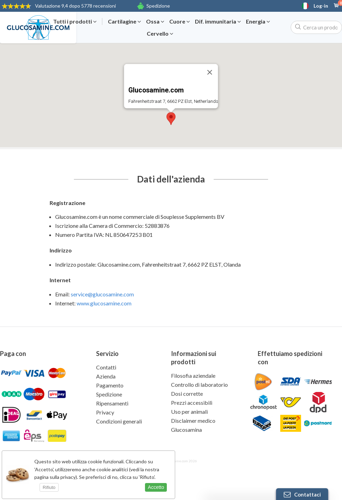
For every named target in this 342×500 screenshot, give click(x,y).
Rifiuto (49, 487)
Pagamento (109, 385)
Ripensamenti (112, 403)
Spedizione (158, 6)
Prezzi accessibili (191, 402)
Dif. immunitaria (218, 21)
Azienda (106, 376)
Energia (258, 21)
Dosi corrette (187, 393)
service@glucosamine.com (102, 294)
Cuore (179, 21)
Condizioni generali (119, 421)
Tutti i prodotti (74, 21)
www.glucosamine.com (104, 303)
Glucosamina (186, 429)
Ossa (155, 21)
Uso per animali (189, 411)
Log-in (321, 5)
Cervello (160, 33)
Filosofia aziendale (193, 375)
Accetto (156, 487)
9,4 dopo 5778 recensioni (75, 6)
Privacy (105, 412)
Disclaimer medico (193, 420)
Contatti (106, 367)
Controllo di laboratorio (199, 384)
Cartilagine (124, 21)
